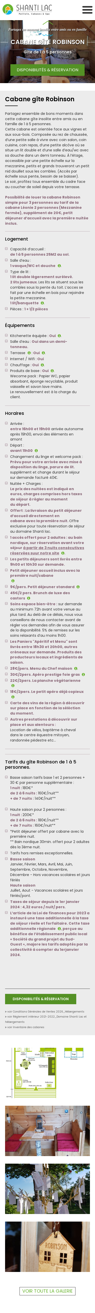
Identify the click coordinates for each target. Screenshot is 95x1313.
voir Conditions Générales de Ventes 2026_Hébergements (45, 1012)
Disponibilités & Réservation (47, 70)
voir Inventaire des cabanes (25, 1027)
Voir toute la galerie (47, 1291)
